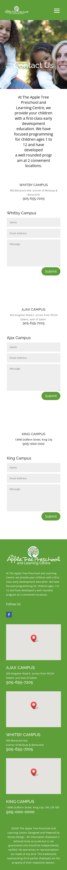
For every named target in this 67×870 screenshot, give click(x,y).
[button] (35, 638)
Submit (51, 271)
